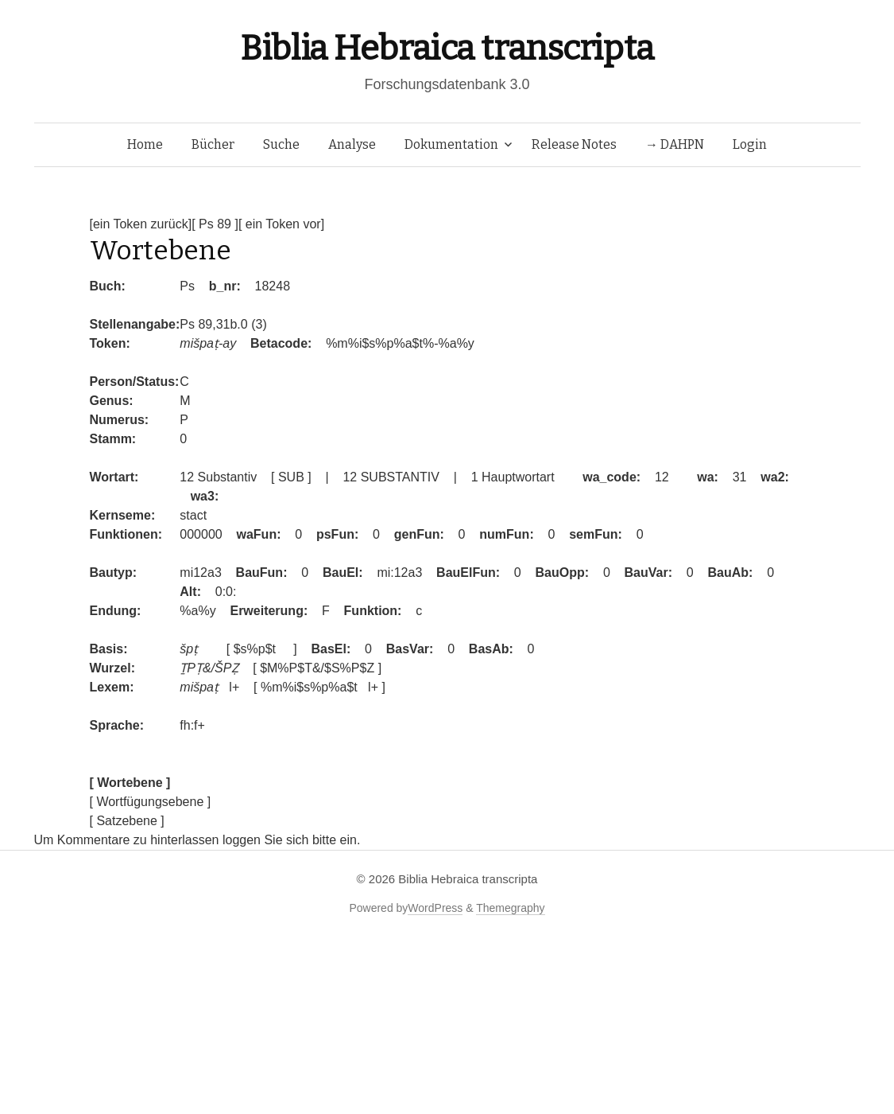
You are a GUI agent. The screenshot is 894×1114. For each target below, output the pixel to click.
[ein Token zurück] (141, 224)
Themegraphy (510, 908)
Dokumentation (451, 144)
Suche (281, 144)
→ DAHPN (674, 144)
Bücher (213, 144)
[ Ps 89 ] (215, 224)
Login (750, 144)
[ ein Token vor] (281, 224)
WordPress (435, 908)
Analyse (352, 144)
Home (145, 144)
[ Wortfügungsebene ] (150, 801)
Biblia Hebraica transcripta (446, 48)
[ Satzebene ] (127, 821)
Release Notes (574, 144)
